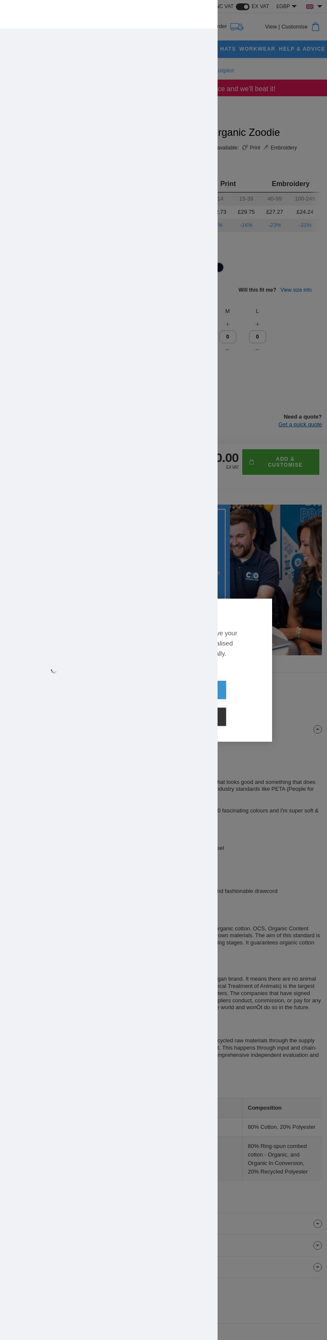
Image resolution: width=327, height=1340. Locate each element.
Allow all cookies (114, 703)
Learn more (86, 679)
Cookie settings (212, 703)
